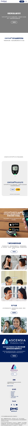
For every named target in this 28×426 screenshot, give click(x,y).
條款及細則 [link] (13, 391)
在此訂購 (21, 1)
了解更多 (14, 22)
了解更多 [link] (14, 251)
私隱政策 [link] (12, 392)
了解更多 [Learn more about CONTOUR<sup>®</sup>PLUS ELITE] (12, 189)
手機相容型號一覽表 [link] (14, 396)
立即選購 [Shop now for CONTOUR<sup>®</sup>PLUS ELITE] (18, 189)
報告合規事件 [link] (13, 397)
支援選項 (14, 312)
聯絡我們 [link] (12, 394)
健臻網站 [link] (12, 395)
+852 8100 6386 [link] (10, 385)
